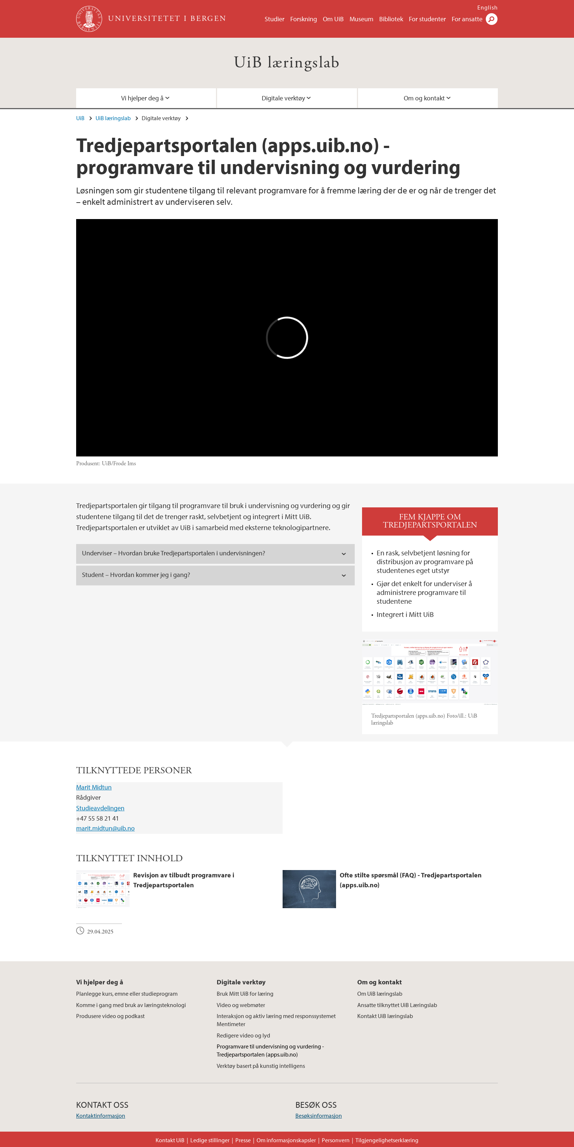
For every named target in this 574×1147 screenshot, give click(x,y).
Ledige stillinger (210, 1140)
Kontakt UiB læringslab (385, 1016)
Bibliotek (391, 19)
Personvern (336, 1140)
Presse (243, 1140)
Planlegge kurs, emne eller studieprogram (127, 993)
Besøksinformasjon (318, 1115)
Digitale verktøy (283, 98)
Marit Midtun (94, 787)
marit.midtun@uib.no (105, 828)
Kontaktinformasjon (100, 1115)
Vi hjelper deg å (142, 98)
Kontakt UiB (170, 1140)
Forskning (303, 19)
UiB (80, 118)
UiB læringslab (287, 62)
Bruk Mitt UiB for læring (245, 993)
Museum (361, 19)
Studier (274, 19)
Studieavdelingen (100, 808)
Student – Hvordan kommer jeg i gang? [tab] (137, 574)
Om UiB (333, 19)
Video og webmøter (241, 1005)
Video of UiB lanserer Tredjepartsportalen (287, 337)
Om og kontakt (424, 98)
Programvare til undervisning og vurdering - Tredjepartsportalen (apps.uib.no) (270, 1050)
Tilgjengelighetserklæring (386, 1140)
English (487, 7)
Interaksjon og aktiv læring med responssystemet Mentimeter (276, 1020)
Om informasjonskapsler (286, 1140)
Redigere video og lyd (243, 1035)
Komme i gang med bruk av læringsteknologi (131, 1005)
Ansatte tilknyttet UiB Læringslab (397, 1005)
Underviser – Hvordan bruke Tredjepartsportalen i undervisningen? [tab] (173, 553)
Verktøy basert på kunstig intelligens (261, 1065)
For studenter (427, 19)
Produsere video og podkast (110, 1016)
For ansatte (467, 19)
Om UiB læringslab (379, 993)
